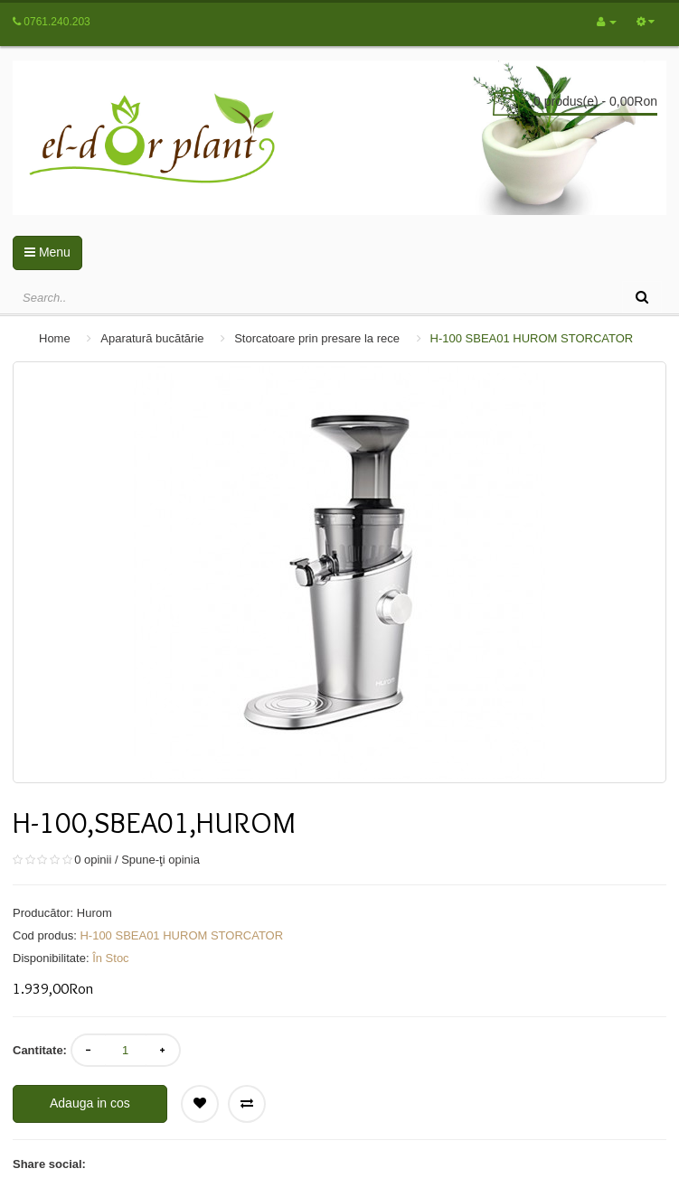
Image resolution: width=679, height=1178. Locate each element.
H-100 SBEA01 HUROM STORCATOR (532, 338)
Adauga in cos (90, 1103)
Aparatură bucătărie (151, 338)
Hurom (94, 913)
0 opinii (92, 859)
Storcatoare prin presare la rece (317, 338)
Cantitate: (40, 1050)
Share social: (49, 1164)
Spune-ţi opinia (160, 859)
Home (55, 338)
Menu (47, 252)
